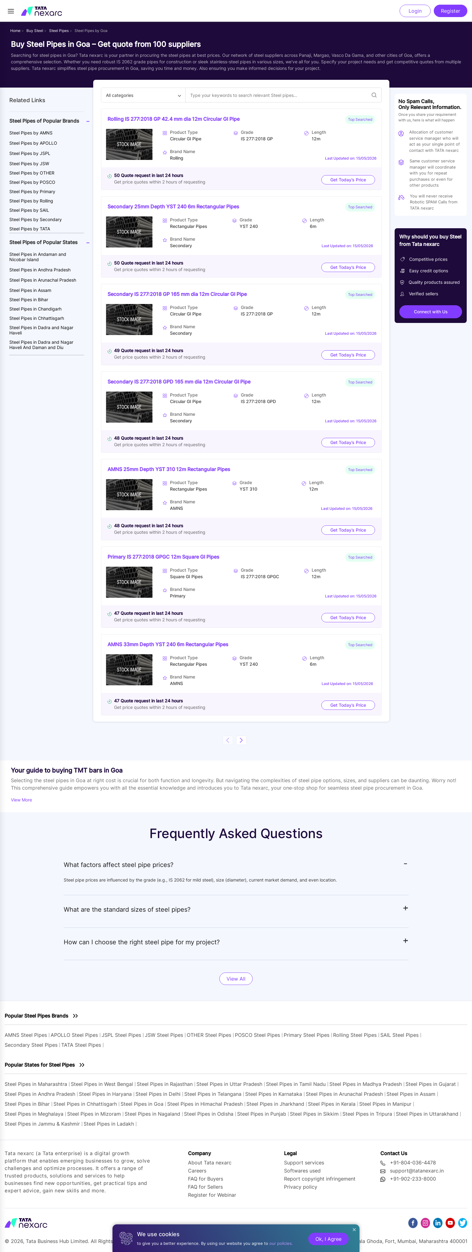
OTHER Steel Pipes (209, 1035)
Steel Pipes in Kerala (331, 1104)
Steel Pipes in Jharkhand (275, 1104)
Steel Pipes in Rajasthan (165, 1084)
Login (415, 11)
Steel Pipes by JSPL (29, 153)
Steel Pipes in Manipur (385, 1104)
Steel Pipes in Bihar (28, 299)
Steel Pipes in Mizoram (94, 1114)
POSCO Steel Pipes (257, 1035)
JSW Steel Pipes (164, 1035)
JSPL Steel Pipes (121, 1035)
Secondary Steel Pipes (31, 1045)
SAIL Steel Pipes (399, 1035)
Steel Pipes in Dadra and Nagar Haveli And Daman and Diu (41, 344)
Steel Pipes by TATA (29, 228)
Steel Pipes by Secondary (35, 219)
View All (236, 979)
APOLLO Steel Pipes (74, 1035)
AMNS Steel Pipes (26, 1035)
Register (450, 11)
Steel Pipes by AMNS (31, 132)
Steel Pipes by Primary (32, 191)
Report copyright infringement (319, 1179)
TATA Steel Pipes (81, 1045)
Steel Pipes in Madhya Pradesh (365, 1084)
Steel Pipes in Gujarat (431, 1084)
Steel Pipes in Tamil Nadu (296, 1084)
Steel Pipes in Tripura (367, 1114)
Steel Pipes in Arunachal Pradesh (42, 280)
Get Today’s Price (348, 179)
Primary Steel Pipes (306, 1035)
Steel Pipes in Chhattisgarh (36, 318)
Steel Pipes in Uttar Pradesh (229, 1084)
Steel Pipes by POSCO (32, 182)
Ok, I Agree (328, 1239)
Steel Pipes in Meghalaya (34, 1114)
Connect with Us (431, 311)
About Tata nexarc (209, 1162)
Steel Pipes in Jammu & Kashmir (42, 1124)
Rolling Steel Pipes (355, 1035)
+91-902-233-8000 (413, 1179)
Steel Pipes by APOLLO (33, 143)
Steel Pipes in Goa (142, 1104)
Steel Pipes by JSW (29, 163)
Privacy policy (300, 1187)
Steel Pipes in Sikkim (314, 1114)
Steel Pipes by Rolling (31, 200)
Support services (304, 1162)
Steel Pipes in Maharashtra (36, 1084)
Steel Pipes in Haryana (105, 1094)
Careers (197, 1171)
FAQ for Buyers (205, 1179)
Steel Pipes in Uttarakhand (427, 1114)
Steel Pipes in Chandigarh (35, 308)
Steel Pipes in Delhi (158, 1094)
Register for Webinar (212, 1195)
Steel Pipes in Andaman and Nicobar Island (37, 257)
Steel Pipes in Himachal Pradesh (205, 1104)
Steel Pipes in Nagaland (152, 1114)
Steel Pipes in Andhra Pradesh (40, 269)
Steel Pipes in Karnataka (273, 1094)
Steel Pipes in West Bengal (102, 1084)
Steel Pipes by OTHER (31, 172)
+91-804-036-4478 (413, 1162)
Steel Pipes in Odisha (208, 1114)
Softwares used (302, 1171)
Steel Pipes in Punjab (261, 1114)
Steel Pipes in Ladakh (109, 1124)
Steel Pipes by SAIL (29, 210)
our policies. (281, 1243)
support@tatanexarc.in (417, 1171)
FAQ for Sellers (205, 1187)
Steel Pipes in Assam (30, 290)
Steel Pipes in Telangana (212, 1094)
